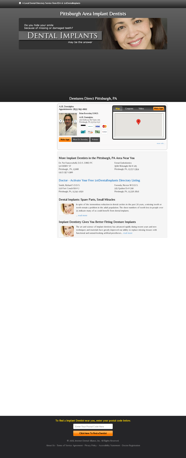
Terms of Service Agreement (70, 445)
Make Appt (65, 139)
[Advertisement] (93, 73)
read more (82, 215)
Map (118, 108)
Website (95, 139)
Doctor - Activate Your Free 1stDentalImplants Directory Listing (99, 180)
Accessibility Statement (109, 445)
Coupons (129, 108)
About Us (50, 445)
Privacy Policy (91, 445)
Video (141, 108)
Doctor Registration (131, 445)
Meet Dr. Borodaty (80, 139)
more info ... (161, 143)
